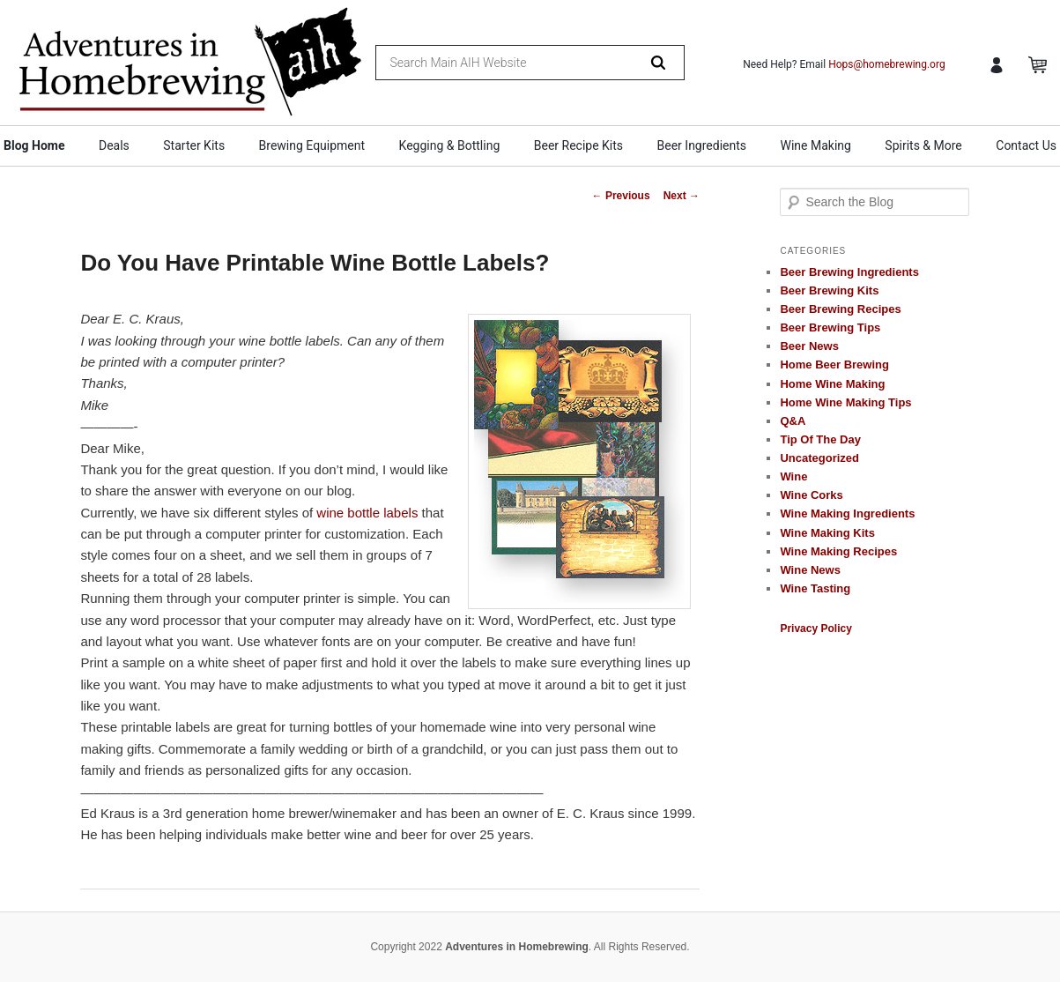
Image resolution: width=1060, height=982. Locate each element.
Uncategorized (819, 458)
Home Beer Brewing (834, 364)
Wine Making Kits (827, 532)
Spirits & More (923, 145)
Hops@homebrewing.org (886, 64)
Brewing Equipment (312, 145)
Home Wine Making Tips (845, 402)
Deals (114, 145)
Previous (621, 196)
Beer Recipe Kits (578, 145)
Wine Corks (811, 495)
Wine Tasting (815, 588)
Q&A (792, 421)
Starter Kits (194, 145)
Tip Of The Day (820, 439)
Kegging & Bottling (449, 145)
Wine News (810, 570)
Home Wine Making (832, 384)
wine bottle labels (367, 512)
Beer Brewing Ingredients (849, 272)
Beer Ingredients (702, 145)
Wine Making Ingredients (847, 513)
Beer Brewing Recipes (840, 309)
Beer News (809, 346)
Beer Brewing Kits (829, 290)
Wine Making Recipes (838, 551)
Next (681, 196)
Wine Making (816, 145)
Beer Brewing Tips (830, 327)
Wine (793, 476)
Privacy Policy (815, 628)
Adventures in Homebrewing (517, 947)
